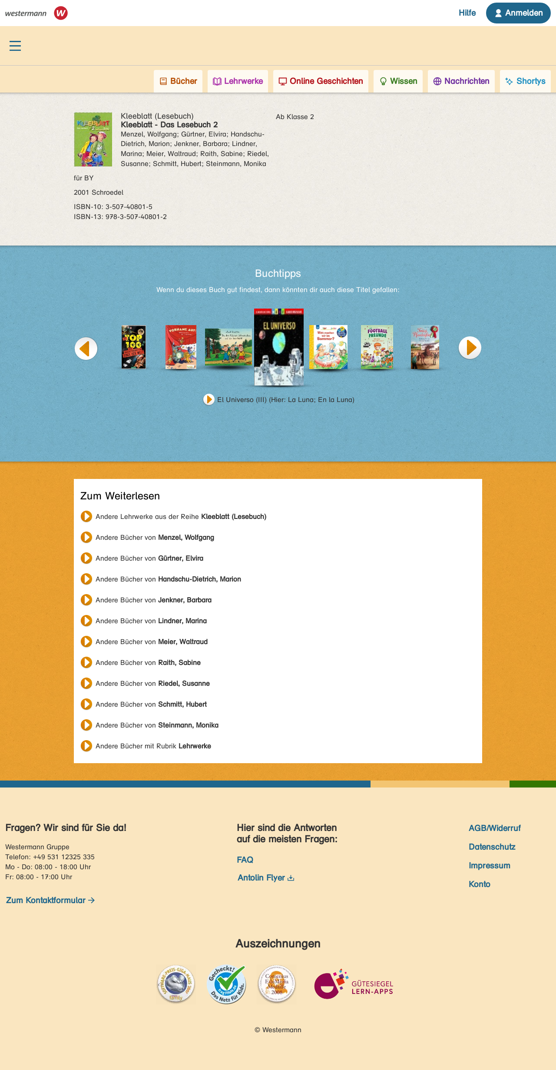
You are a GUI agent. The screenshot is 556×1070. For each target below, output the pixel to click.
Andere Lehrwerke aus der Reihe (181, 516)
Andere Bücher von (155, 537)
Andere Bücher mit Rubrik (153, 746)
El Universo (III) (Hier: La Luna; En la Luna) (285, 399)
